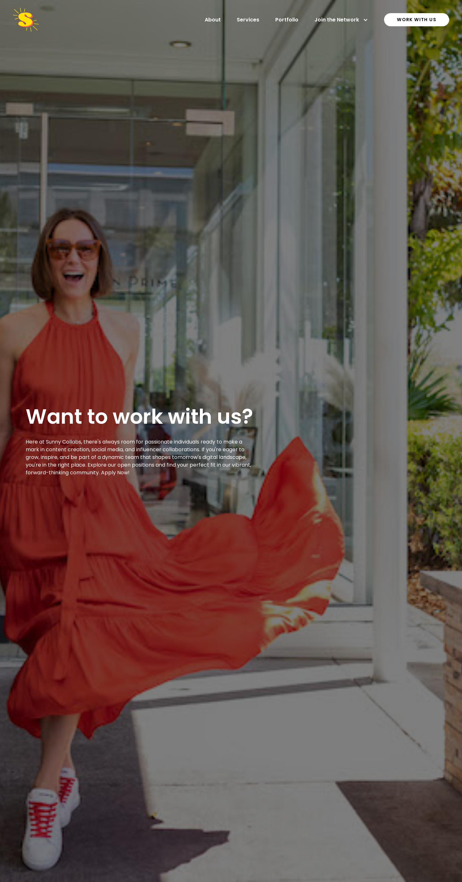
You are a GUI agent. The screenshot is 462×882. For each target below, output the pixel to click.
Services (248, 19)
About (213, 19)
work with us (416, 19)
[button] (341, 20)
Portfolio (286, 19)
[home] (26, 20)
